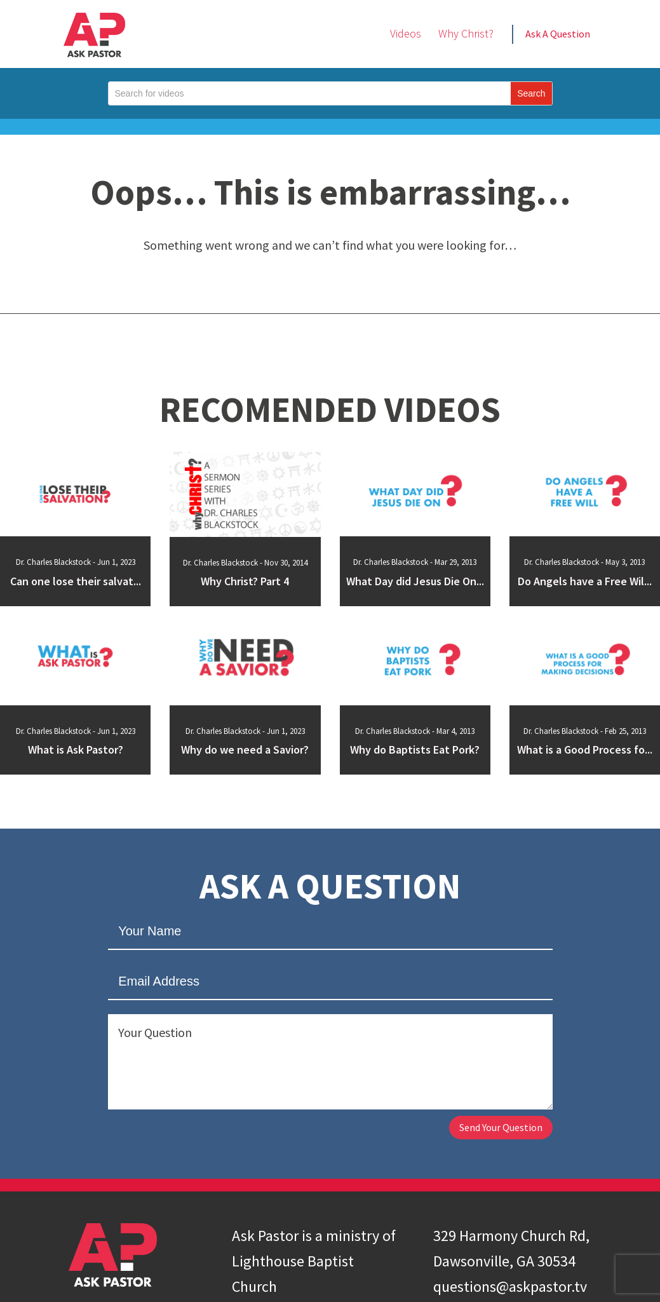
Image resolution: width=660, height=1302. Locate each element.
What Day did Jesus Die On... (415, 582)
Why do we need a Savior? (245, 750)
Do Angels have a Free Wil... (585, 582)
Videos (405, 33)
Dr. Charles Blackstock (53, 562)
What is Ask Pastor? (75, 750)
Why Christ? (466, 33)
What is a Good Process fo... (584, 750)
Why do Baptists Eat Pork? (415, 750)
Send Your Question (488, 1130)
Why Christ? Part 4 (245, 582)
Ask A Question (557, 33)
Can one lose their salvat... (75, 582)
